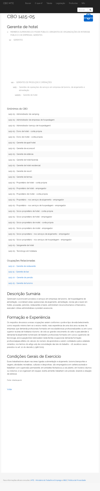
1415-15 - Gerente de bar (18, 272)
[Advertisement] (50, 62)
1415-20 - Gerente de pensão (20, 277)
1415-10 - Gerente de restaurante (22, 266)
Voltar (9, 389)
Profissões (73, 3)
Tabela (49, 3)
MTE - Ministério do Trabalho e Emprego (46, 480)
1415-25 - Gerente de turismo (20, 283)
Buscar (28, 3)
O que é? (39, 3)
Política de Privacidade (77, 480)
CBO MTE (8, 3)
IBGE (65, 480)
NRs (83, 3)
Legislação (60, 3)
